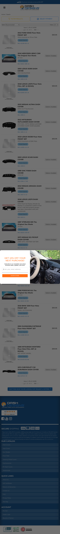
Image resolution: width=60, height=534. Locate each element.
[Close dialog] (58, 252)
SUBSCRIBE (15, 275)
